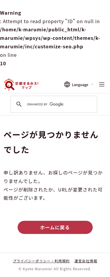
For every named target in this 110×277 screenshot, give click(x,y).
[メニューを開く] (101, 84)
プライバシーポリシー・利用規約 (41, 260)
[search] (53, 104)
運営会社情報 (86, 260)
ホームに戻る (55, 227)
